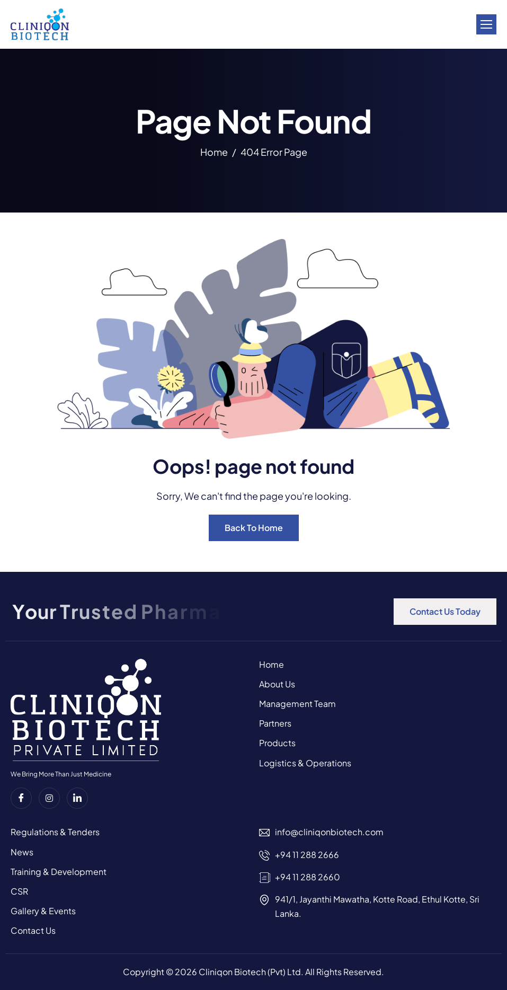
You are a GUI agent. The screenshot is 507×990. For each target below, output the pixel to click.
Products (277, 742)
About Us (277, 684)
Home (271, 664)
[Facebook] (21, 798)
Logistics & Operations (305, 762)
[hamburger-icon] (486, 24)
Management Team (297, 703)
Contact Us (33, 930)
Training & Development (58, 871)
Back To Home (254, 527)
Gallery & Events (43, 910)
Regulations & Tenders (55, 831)
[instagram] (49, 798)
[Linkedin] (77, 798)
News (22, 852)
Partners (275, 723)
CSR (19, 891)
